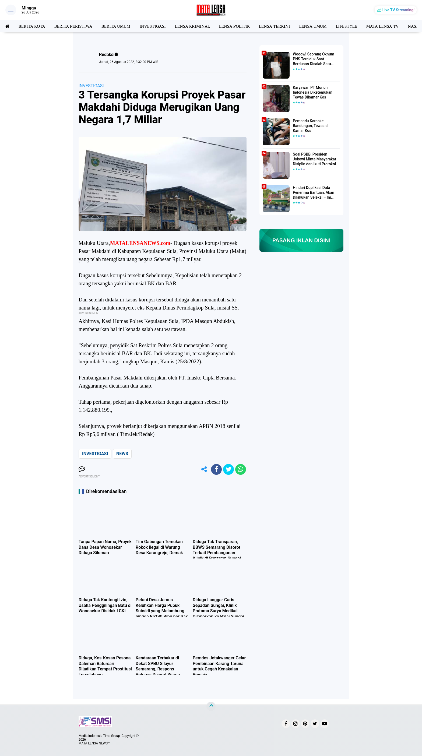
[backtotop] (211, 706)
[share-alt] (204, 469)
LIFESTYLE (346, 26)
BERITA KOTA (32, 26)
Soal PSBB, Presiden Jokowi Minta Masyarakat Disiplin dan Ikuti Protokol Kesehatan (314, 159)
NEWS (122, 453)
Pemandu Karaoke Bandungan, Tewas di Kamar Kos (311, 126)
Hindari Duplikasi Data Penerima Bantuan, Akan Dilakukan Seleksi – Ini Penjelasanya (313, 192)
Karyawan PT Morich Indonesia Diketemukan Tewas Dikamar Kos (312, 92)
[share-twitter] (228, 469)
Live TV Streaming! (398, 10)
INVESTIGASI (152, 26)
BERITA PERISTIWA (73, 26)
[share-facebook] (216, 469)
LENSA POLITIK (234, 26)
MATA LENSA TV (382, 26)
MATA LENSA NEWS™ (94, 743)
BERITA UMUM (115, 26)
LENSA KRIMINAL (192, 26)
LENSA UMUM (312, 26)
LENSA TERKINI (274, 26)
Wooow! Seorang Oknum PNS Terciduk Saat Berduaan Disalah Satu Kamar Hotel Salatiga (313, 59)
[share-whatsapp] (240, 469)
